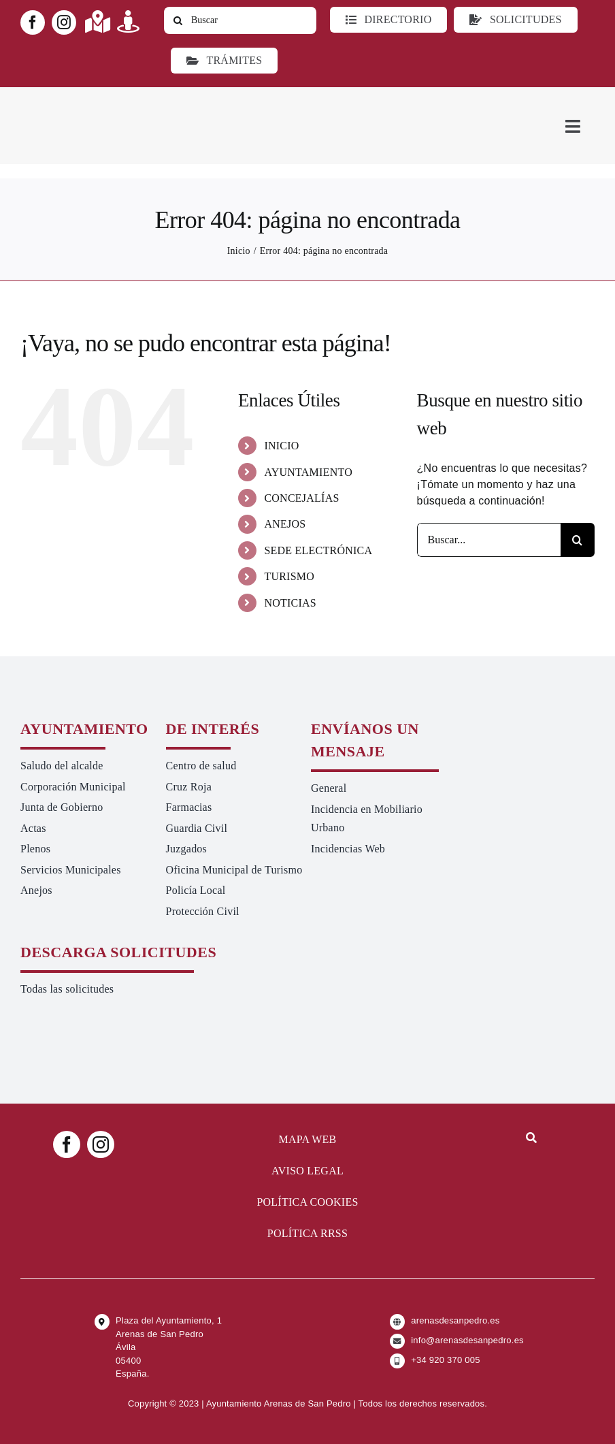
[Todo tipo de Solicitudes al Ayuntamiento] (515, 20)
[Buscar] (240, 20)
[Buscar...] (489, 540)
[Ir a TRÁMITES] (224, 61)
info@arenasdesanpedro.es (467, 1340)
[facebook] (32, 22)
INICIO (281, 445)
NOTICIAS (290, 603)
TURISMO (289, 576)
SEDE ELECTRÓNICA (318, 550)
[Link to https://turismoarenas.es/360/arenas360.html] (128, 21)
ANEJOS (284, 524)
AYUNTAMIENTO (308, 472)
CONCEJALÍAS (301, 498)
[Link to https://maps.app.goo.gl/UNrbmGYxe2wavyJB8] (97, 21)
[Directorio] (388, 20)
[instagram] (64, 22)
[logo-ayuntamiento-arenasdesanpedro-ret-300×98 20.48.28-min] (106, 100)
